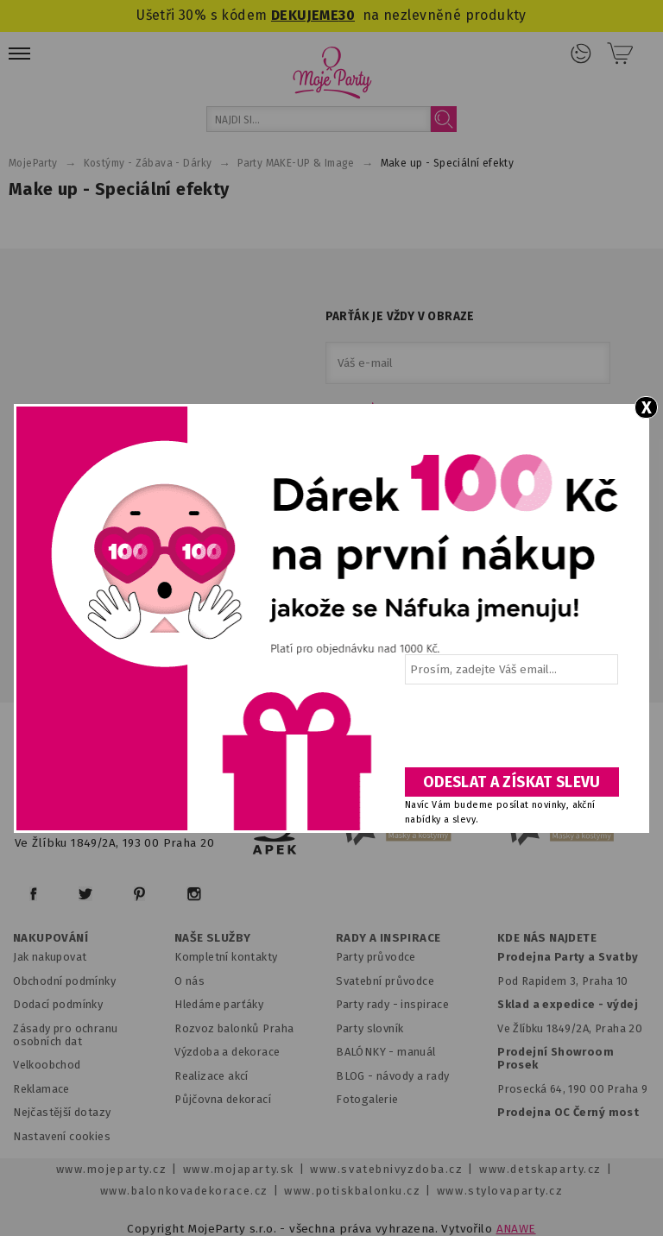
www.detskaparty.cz (540, 1169)
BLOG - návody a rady (392, 1075)
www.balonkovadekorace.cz (184, 1190)
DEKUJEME (304, 15)
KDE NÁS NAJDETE (547, 938)
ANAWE (516, 1228)
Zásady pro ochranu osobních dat (65, 1035)
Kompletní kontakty (225, 956)
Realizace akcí (211, 1075)
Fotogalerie (367, 1099)
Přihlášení (581, 53)
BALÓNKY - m (371, 1051)
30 (346, 15)
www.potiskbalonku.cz (352, 1190)
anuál (421, 1051)
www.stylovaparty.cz (500, 1190)
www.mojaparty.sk (238, 1169)
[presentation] (510, 732)
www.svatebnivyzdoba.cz (386, 1169)
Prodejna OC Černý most (568, 1112)
